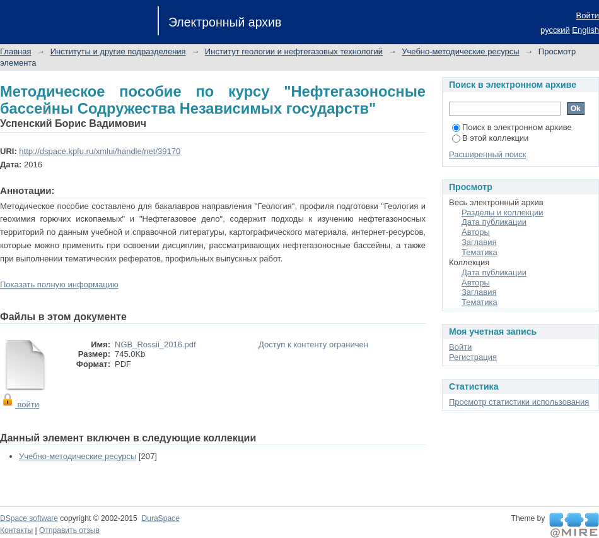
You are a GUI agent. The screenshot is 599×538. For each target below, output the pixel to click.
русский (555, 30)
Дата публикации (494, 222)
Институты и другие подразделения (118, 51)
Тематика (479, 252)
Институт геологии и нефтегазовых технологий (294, 51)
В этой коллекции (490, 138)
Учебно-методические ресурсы (460, 51)
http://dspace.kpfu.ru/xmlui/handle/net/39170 (99, 151)
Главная (15, 51)
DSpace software (29, 518)
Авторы (476, 232)
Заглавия (479, 242)
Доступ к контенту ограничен (313, 344)
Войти (587, 15)
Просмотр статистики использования (519, 402)
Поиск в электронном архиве (512, 127)
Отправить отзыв (69, 530)
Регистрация (473, 357)
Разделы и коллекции (503, 212)
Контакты (16, 530)
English (585, 30)
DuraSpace (160, 518)
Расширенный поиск (487, 154)
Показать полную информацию (59, 284)
